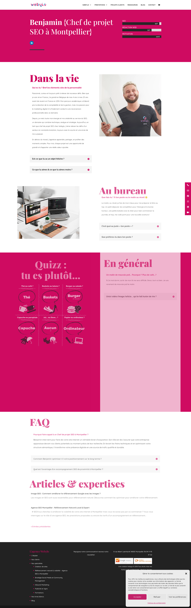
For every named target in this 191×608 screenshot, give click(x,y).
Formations (39, 593)
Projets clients (117, 5)
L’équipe (34, 555)
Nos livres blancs (37, 597)
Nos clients (35, 559)
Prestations (100, 5)
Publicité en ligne (41, 589)
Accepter (137, 597)
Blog (143, 5)
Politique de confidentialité (157, 603)
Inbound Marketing (42, 585)
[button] (186, 573)
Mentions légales (146, 570)
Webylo (85, 5)
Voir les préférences (177, 597)
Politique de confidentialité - (130, 570)
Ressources (133, 5)
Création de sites (41, 567)
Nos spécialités (36, 563)
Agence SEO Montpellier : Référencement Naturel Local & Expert (61, 508)
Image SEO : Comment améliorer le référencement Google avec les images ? (66, 494)
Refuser (157, 597)
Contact (151, 5)
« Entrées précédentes (42, 526)
